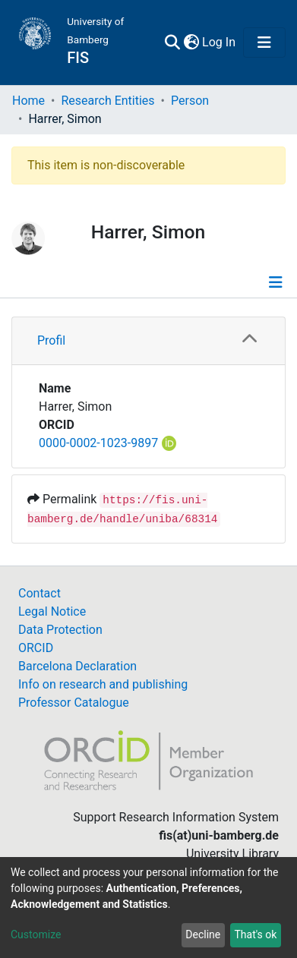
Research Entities (107, 100)
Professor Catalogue (73, 702)
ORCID (35, 648)
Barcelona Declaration (77, 666)
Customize (36, 934)
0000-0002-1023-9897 (98, 443)
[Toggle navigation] (264, 42)
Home (28, 100)
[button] (191, 42)
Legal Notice (52, 611)
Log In (219, 42)
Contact (39, 593)
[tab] (148, 341)
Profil (51, 340)
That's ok (255, 934)
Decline (202, 934)
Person (190, 100)
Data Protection (60, 629)
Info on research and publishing (103, 684)
